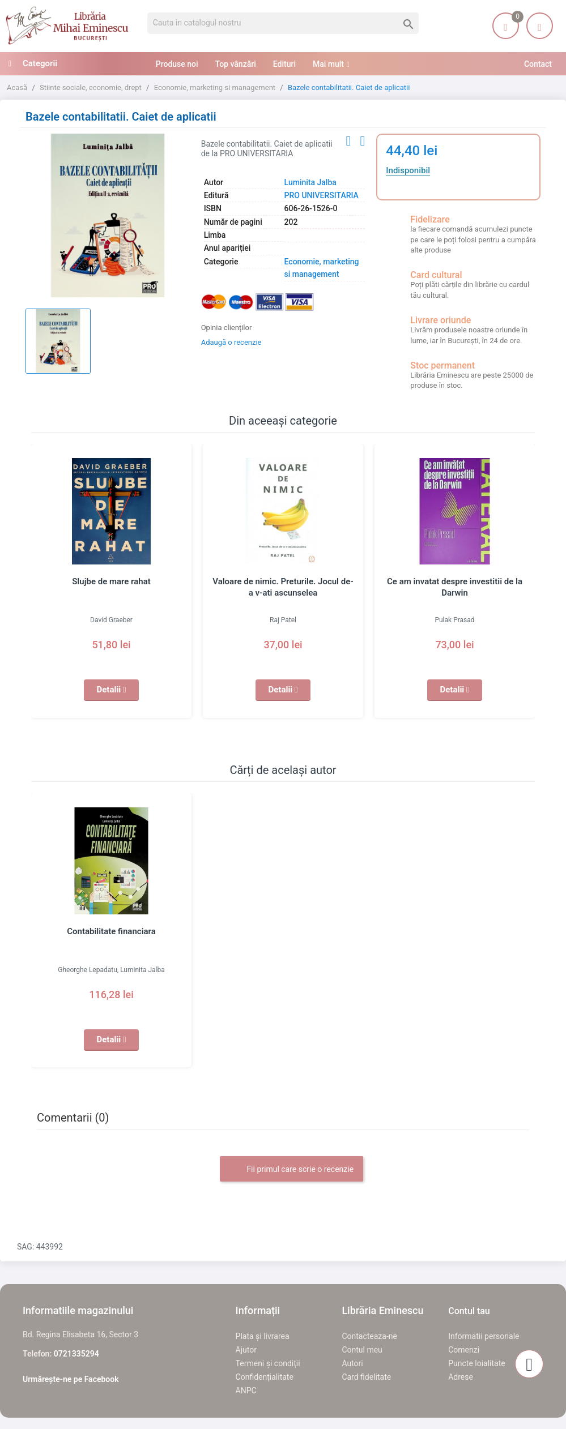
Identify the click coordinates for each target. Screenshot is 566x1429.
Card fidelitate (366, 1376)
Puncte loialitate (476, 1363)
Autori (352, 1363)
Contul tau (469, 1311)
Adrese (460, 1376)
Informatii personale (483, 1336)
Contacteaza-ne (369, 1336)
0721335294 (76, 1353)
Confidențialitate (264, 1376)
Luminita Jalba (310, 182)
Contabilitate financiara (111, 931)
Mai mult (328, 64)
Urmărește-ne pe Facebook (71, 1379)
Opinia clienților (226, 327)
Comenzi (463, 1349)
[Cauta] (283, 23)
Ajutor (246, 1349)
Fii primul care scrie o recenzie (291, 1169)
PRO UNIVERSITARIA (321, 195)
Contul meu (362, 1349)
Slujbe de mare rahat (111, 581)
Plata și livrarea (263, 1336)
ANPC (246, 1390)
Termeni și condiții (268, 1363)
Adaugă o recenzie (231, 342)
